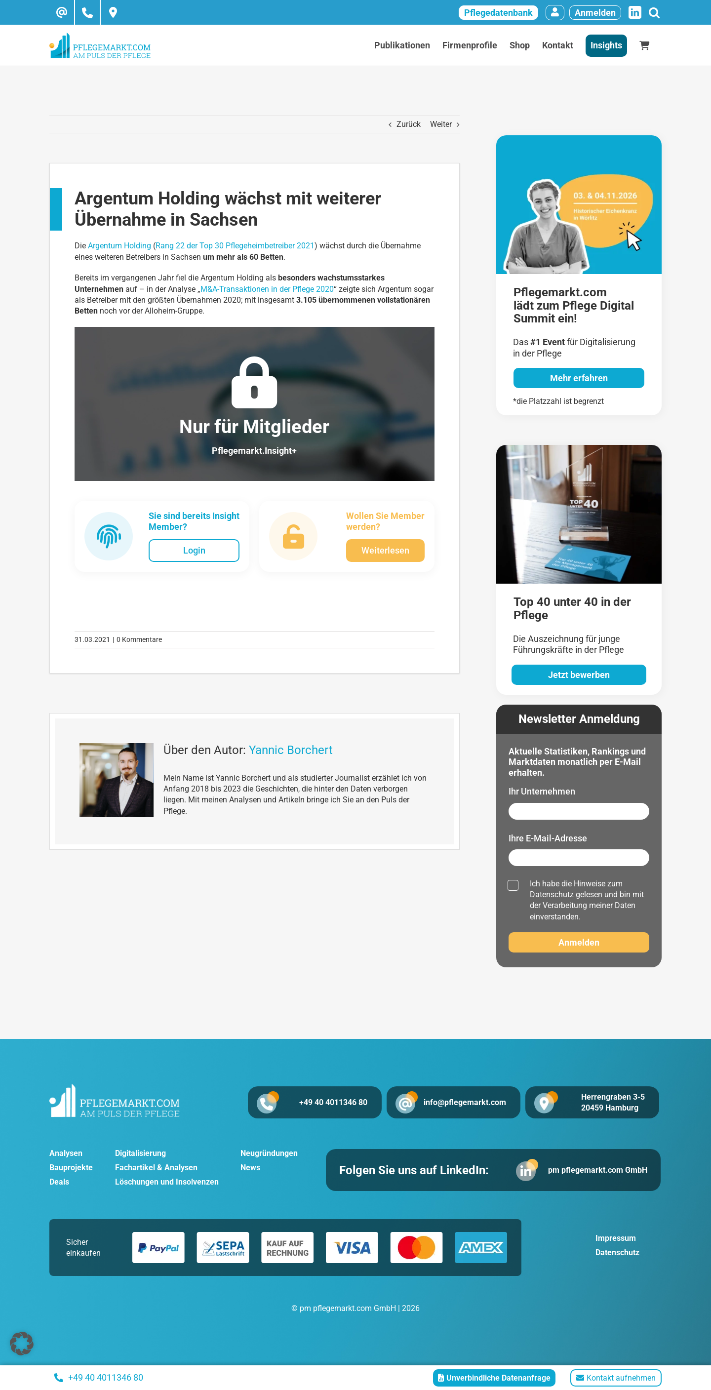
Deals (59, 1183)
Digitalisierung (140, 1154)
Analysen (65, 1154)
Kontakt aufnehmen (616, 1378)
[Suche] (654, 12)
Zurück (408, 124)
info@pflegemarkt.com (467, 1102)
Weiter (441, 124)
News (250, 1169)
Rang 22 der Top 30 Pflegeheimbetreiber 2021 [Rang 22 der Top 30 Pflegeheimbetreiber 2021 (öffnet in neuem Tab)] (235, 245)
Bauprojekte (71, 1169)
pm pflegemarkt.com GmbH (591, 1171)
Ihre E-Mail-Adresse (548, 838)
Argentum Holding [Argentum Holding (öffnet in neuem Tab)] (119, 245)
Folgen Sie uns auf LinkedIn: (420, 1172)
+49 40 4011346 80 (322, 1102)
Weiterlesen (385, 550)
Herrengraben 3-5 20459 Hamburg (613, 1102)
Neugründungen (269, 1154)
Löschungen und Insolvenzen (167, 1183)
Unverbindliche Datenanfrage (494, 1378)
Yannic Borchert (291, 750)
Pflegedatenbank (498, 12)
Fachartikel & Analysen (156, 1169)
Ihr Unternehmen (542, 791)
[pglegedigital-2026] (579, 139)
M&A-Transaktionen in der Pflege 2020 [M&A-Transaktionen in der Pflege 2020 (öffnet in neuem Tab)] (267, 289)
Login (194, 550)
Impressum (615, 1241)
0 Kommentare (139, 639)
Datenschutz (552, 894)
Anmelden (595, 12)
